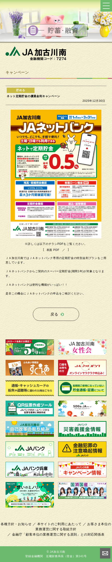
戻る (54, 314)
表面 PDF (53, 250)
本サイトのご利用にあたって (59, 524)
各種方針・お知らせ (16, 524)
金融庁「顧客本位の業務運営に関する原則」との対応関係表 (58, 534)
